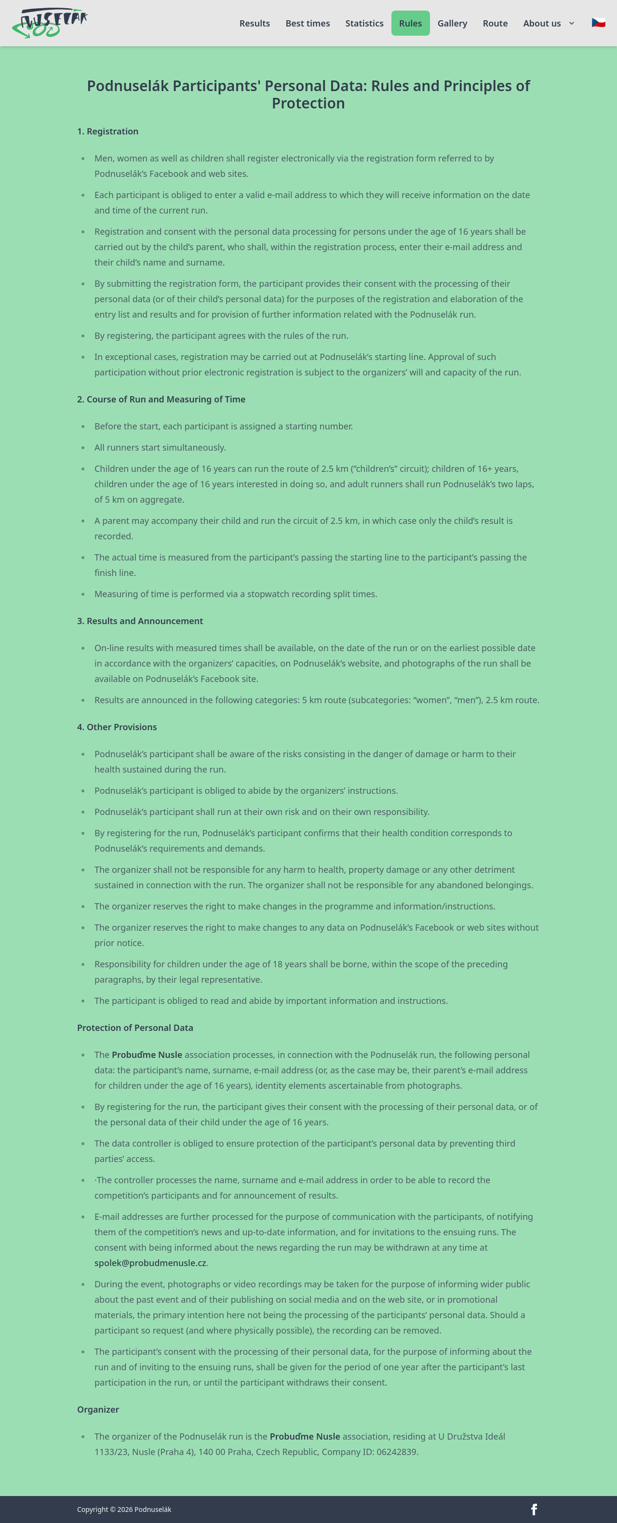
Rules (410, 23)
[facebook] (534, 1509)
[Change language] (598, 22)
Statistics (365, 23)
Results (255, 23)
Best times (307, 23)
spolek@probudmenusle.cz (150, 1263)
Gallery (453, 23)
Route (495, 23)
